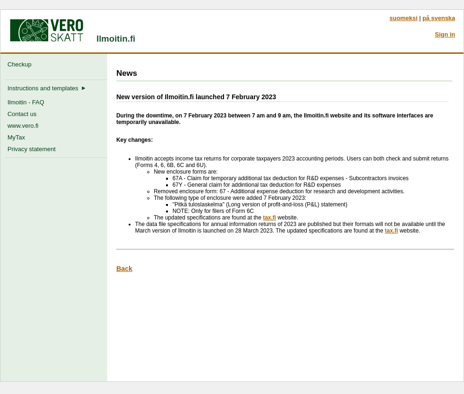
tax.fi (269, 217)
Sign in (445, 34)
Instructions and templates (46, 88)
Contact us (21, 113)
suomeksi (404, 18)
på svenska (438, 18)
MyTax (16, 137)
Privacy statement (31, 149)
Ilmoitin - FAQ (25, 102)
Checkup (21, 64)
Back (124, 268)
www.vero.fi (22, 125)
